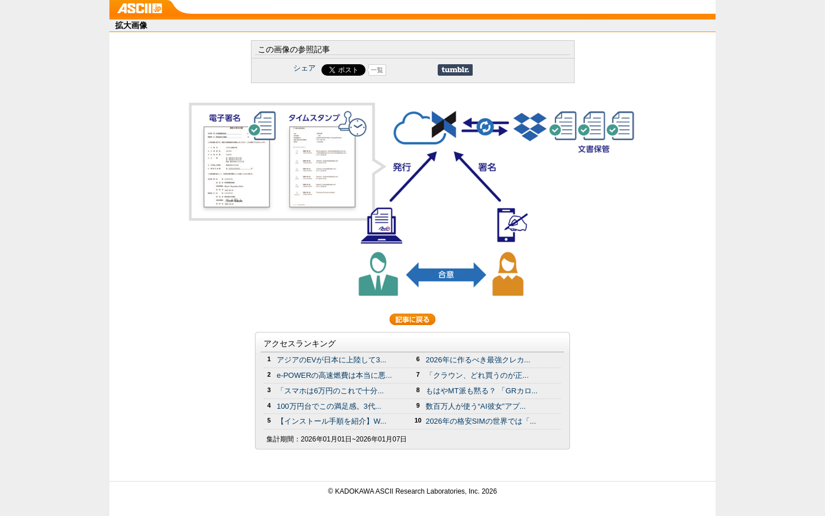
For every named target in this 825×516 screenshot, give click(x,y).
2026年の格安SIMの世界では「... (481, 421)
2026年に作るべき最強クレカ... (478, 359)
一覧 (377, 70)
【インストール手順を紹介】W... (331, 421)
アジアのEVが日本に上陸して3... (331, 359)
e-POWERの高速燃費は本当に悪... (334, 375)
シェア (304, 68)
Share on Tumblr (455, 70)
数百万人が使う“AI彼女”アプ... (476, 406)
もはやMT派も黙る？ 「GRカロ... (481, 390)
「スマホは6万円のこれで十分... (330, 390)
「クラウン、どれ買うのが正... (477, 375)
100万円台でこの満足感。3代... (329, 406)
